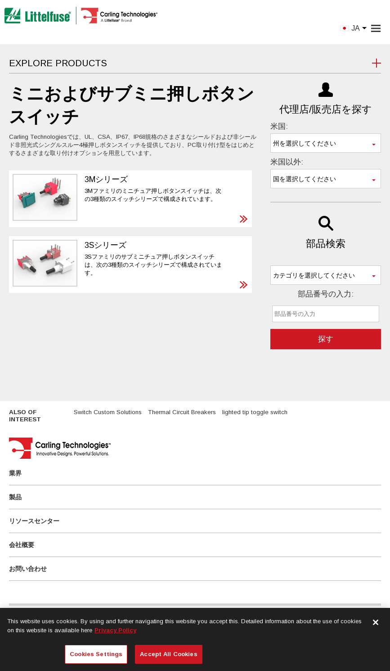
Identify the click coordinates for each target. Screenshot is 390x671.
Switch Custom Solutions (108, 412)
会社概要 (21, 544)
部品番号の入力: (326, 294)
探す (325, 339)
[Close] (376, 622)
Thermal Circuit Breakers (182, 412)
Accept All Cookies (168, 654)
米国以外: (286, 162)
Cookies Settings (96, 654)
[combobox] (325, 143)
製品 (15, 497)
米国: (279, 126)
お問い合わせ (28, 568)
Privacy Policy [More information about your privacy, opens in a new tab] (115, 630)
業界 (15, 473)
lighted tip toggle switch (254, 412)
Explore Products (58, 63)
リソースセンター (34, 521)
